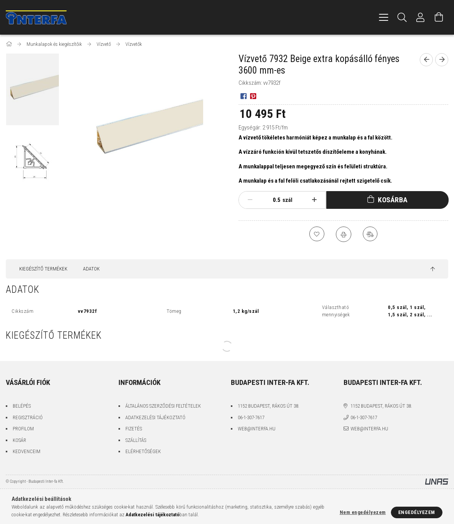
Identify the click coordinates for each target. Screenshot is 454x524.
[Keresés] (402, 17)
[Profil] (420, 17)
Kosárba (393, 199)
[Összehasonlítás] (370, 234)
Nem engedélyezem (363, 512)
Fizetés (133, 429)
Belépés (22, 406)
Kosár (19, 440)
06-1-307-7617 (251, 417)
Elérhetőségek (143, 451)
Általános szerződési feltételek (163, 406)
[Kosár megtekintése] (439, 17)
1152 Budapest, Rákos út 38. (268, 406)
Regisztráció (28, 417)
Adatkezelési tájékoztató (155, 417)
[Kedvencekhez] (316, 234)
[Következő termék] (441, 59)
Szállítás (135, 440)
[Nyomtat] (343, 234)
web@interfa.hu (256, 429)
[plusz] (314, 199)
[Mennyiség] (272, 200)
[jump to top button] (433, 269)
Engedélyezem (416, 512)
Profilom (23, 429)
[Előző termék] (426, 59)
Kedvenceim (26, 451)
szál (287, 199)
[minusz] (250, 199)
